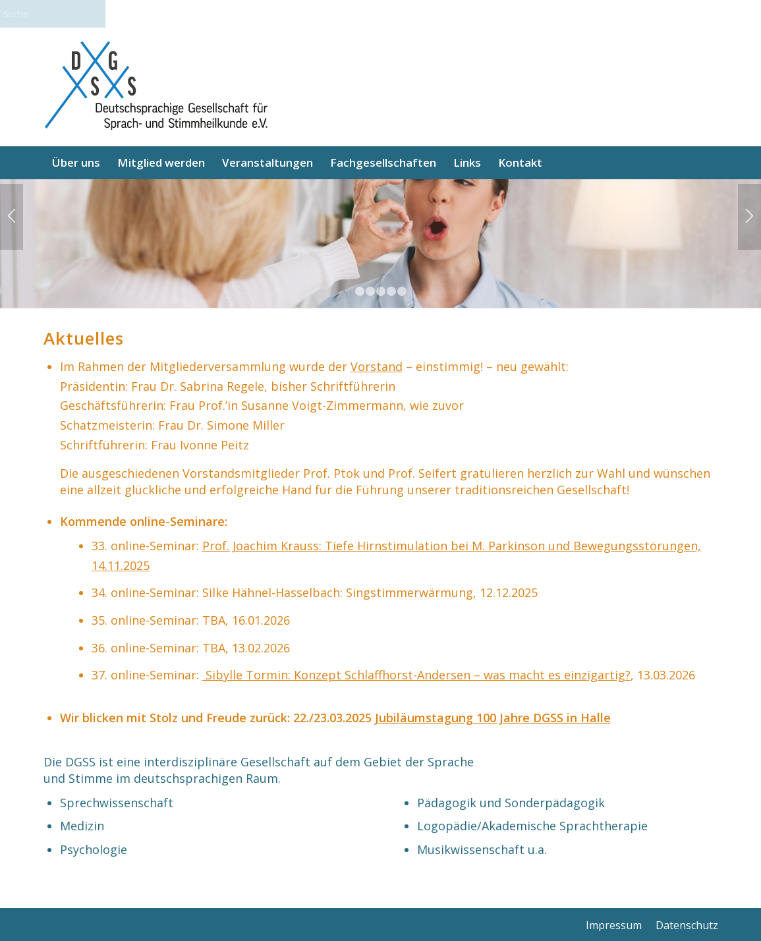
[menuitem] (76, 162)
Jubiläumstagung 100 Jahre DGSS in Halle (493, 718)
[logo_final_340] (155, 87)
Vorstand (377, 366)
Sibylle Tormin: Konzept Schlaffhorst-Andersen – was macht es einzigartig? (416, 675)
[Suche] (66, 14)
